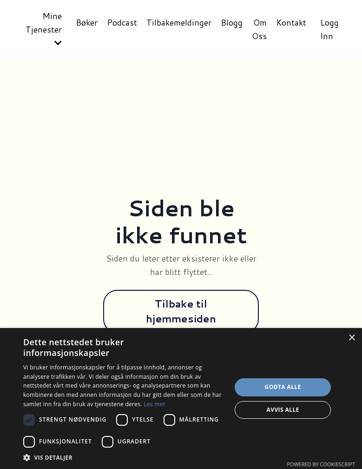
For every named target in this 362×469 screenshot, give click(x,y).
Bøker (85, 22)
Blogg (231, 22)
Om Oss (258, 29)
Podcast (120, 22)
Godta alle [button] (283, 387)
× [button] (351, 338)
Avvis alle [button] (283, 410)
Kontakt (290, 22)
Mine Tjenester (42, 28)
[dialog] (181, 398)
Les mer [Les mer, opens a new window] (154, 404)
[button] (124, 457)
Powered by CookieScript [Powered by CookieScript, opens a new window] (321, 464)
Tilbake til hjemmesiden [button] (181, 311)
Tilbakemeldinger (178, 22)
